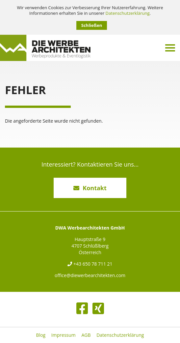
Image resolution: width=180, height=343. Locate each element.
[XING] (98, 308)
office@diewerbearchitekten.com (90, 275)
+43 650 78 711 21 (89, 264)
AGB (85, 335)
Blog (41, 335)
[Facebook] (82, 308)
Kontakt (90, 188)
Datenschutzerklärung (128, 13)
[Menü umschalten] (170, 47)
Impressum (63, 335)
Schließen (91, 25)
